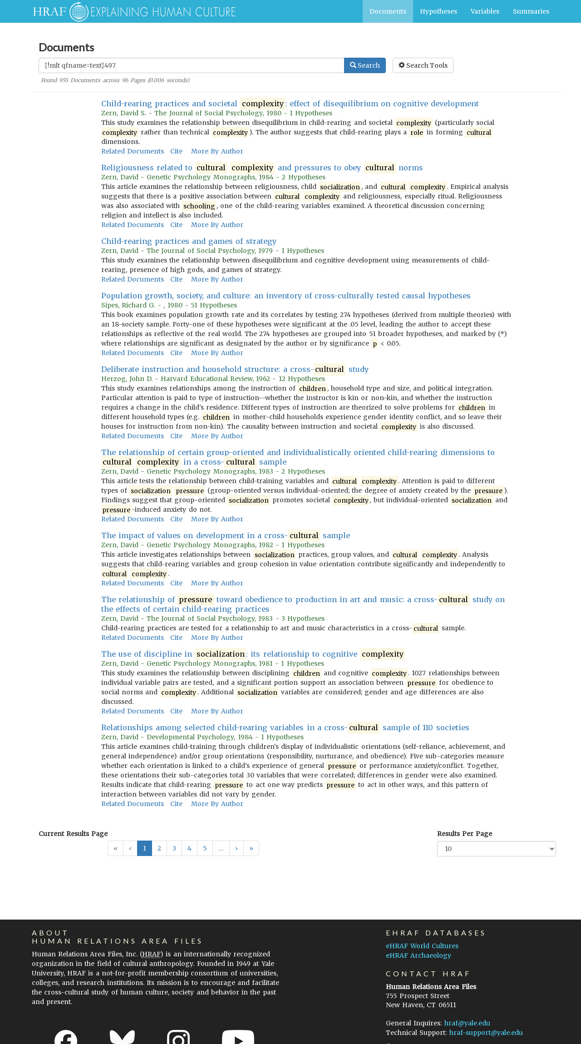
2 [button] (159, 848)
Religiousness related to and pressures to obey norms (262, 168)
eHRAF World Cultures (422, 946)
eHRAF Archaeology (418, 955)
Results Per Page (464, 834)
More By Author (217, 151)
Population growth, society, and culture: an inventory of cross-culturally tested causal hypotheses (286, 295)
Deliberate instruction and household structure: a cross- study (235, 369)
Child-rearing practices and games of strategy (188, 241)
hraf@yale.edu (467, 1023)
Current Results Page (73, 834)
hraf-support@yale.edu (486, 1033)
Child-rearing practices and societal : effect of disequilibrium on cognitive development (290, 104)
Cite (176, 151)
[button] (236, 848)
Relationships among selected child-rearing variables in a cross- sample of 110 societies (285, 727)
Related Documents (132, 151)
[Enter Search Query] (192, 65)
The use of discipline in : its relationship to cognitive (253, 654)
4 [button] (189, 848)
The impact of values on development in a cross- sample (225, 535)
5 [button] (205, 848)
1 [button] (144, 848)
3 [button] (174, 848)
